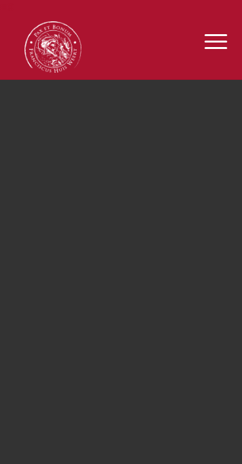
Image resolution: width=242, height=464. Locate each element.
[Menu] (206, 42)
